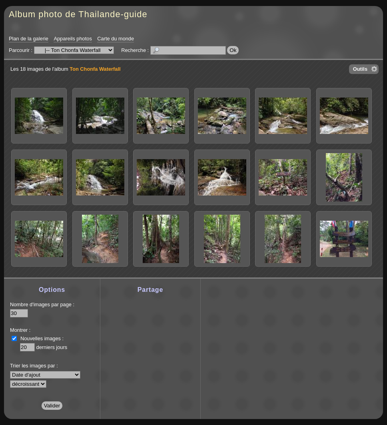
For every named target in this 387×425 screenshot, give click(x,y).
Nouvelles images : (42, 338)
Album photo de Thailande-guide (78, 14)
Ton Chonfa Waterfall (95, 69)
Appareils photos (73, 39)
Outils (360, 69)
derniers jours (52, 347)
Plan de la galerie (28, 39)
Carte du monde (115, 39)
